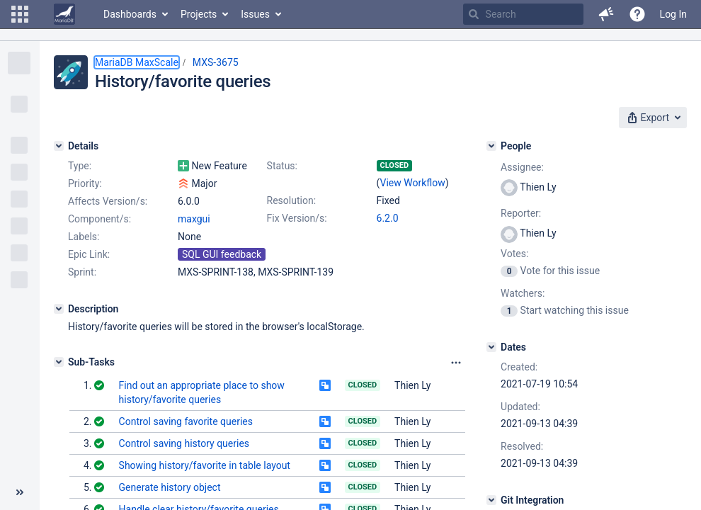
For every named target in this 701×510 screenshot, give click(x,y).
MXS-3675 (216, 62)
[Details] (59, 146)
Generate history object (170, 487)
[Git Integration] (491, 500)
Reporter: (521, 213)
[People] (491, 146)
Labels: (83, 236)
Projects (199, 14)
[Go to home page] (64, 14)
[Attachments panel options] (456, 362)
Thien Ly (412, 385)
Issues (255, 14)
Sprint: (82, 272)
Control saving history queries (184, 443)
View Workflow (412, 182)
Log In (673, 14)
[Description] (59, 309)
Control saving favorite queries (186, 421)
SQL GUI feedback (221, 254)
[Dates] (491, 347)
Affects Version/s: (107, 201)
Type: (79, 165)
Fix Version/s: (297, 218)
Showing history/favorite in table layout (204, 465)
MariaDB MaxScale (136, 62)
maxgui (194, 219)
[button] (20, 14)
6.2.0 (388, 218)
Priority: (85, 183)
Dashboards (129, 14)
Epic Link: (89, 254)
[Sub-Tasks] (59, 362)
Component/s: (99, 219)
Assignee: (522, 167)
